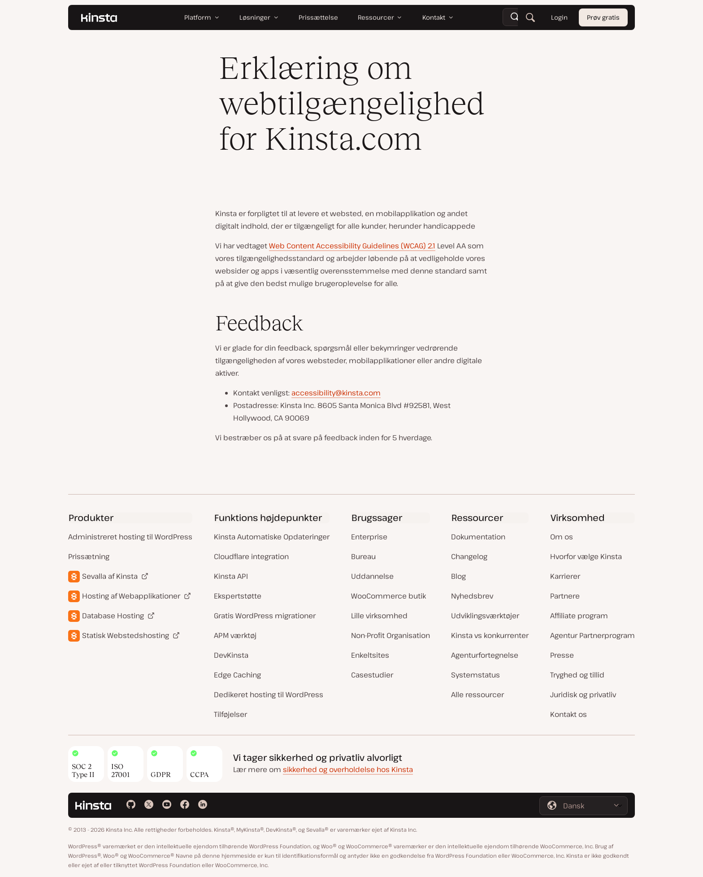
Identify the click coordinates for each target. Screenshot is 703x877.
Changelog (469, 556)
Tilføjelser (230, 714)
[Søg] (530, 18)
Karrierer (565, 576)
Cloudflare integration (251, 556)
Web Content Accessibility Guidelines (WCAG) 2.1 (352, 246)
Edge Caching (237, 675)
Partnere (565, 596)
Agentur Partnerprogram (592, 635)
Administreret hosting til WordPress (130, 537)
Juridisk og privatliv (583, 694)
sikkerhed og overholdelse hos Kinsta (348, 769)
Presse (562, 655)
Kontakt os (568, 714)
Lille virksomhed (379, 616)
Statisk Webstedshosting (125, 635)
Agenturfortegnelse (484, 655)
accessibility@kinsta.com (336, 393)
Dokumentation (478, 537)
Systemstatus (475, 675)
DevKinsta (231, 655)
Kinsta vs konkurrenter (490, 635)
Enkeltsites (370, 655)
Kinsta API (231, 576)
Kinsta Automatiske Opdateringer (272, 537)
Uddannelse (372, 576)
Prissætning (88, 556)
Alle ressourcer (477, 694)
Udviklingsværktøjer (485, 616)
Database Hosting (113, 616)
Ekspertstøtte (237, 596)
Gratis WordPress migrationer (265, 616)
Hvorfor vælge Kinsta (586, 556)
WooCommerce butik (388, 596)
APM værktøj (235, 635)
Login (559, 17)
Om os (561, 537)
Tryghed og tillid (577, 675)
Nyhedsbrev (472, 596)
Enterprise (369, 537)
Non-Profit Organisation (390, 635)
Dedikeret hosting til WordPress (268, 694)
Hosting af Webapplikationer (131, 596)
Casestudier (372, 675)
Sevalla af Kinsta (110, 576)
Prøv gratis (603, 17)
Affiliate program (579, 616)
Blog (458, 576)
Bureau (363, 556)
